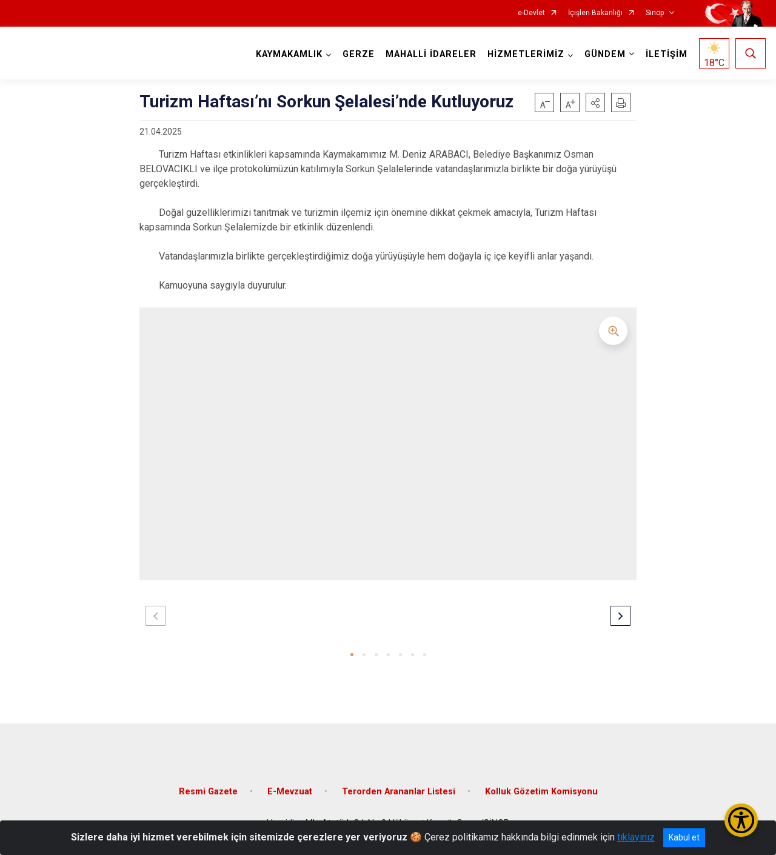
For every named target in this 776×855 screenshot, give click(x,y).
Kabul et (684, 837)
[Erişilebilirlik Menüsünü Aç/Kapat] (741, 820)
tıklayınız (636, 837)
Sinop (655, 13)
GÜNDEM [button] (605, 54)
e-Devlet (531, 13)
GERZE (359, 54)
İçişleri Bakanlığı (595, 13)
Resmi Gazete (208, 791)
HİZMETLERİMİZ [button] (525, 54)
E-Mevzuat (289, 791)
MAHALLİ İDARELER (431, 54)
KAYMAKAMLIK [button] (289, 54)
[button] (595, 102)
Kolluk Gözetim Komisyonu (541, 791)
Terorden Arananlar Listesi (398, 791)
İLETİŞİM (666, 54)
